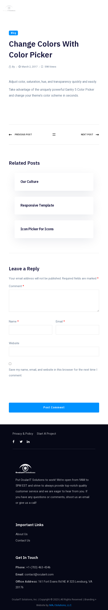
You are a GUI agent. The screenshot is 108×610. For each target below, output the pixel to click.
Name (14, 321)
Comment (16, 286)
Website (14, 343)
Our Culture (29, 181)
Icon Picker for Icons (37, 229)
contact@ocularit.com (39, 574)
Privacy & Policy (23, 433)
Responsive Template (37, 205)
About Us (22, 534)
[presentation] (39, 393)
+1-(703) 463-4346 (38, 567)
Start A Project (46, 433)
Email (60, 321)
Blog (13, 33)
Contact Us (23, 540)
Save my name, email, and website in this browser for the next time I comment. (53, 372)
